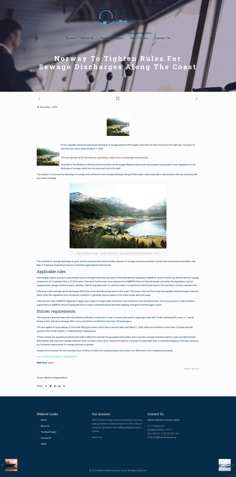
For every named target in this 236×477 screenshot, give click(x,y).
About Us (45, 426)
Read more (97, 437)
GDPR (43, 444)
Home (44, 420)
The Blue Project (48, 432)
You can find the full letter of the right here (57, 356)
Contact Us (46, 438)
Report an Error (191, 368)
